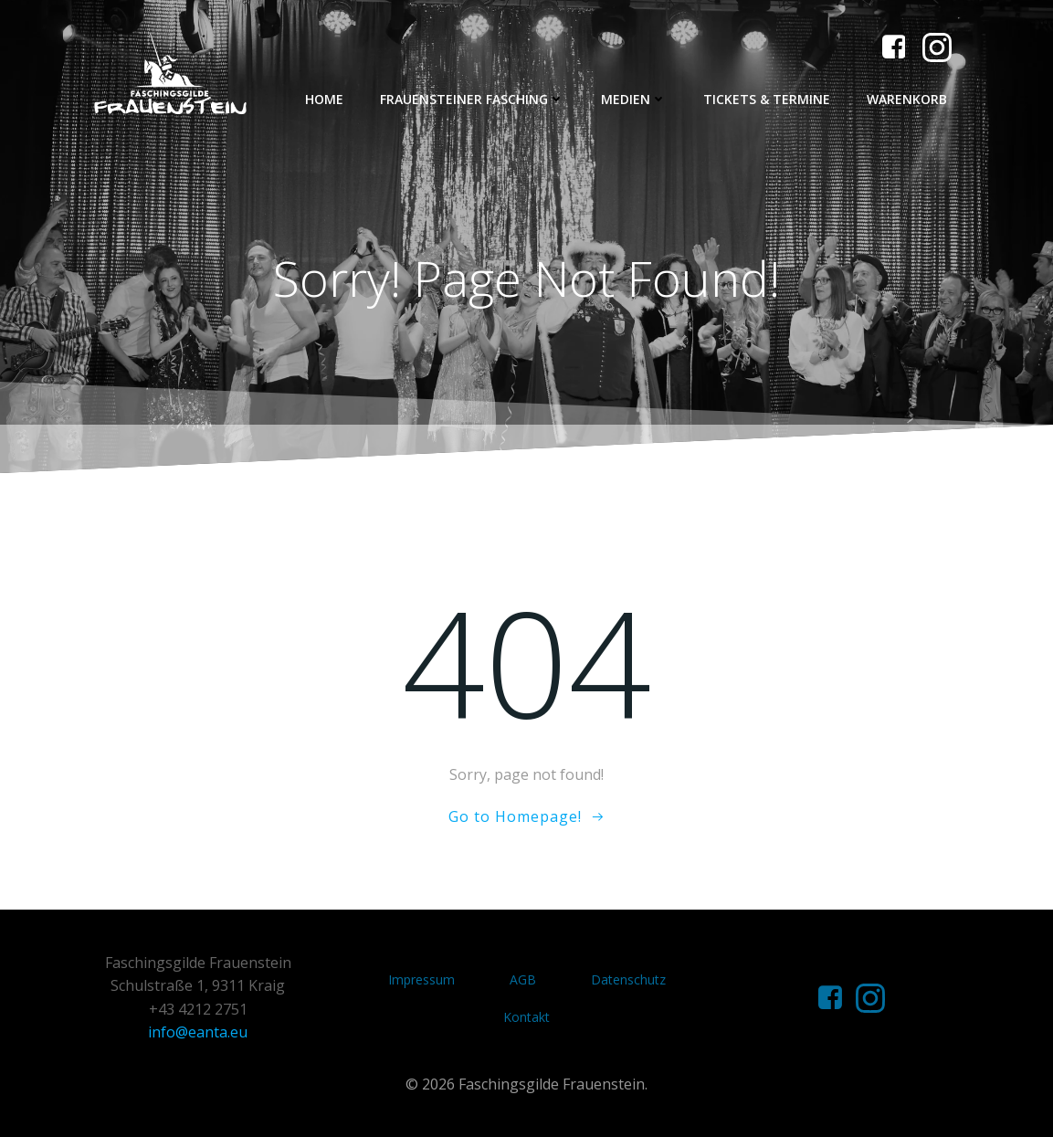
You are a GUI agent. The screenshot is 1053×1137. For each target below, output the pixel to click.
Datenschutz (628, 979)
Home (324, 99)
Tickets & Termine (766, 99)
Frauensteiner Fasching (472, 99)
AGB (523, 979)
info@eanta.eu (197, 1032)
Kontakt (526, 1017)
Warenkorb (907, 99)
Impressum (421, 979)
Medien (634, 99)
